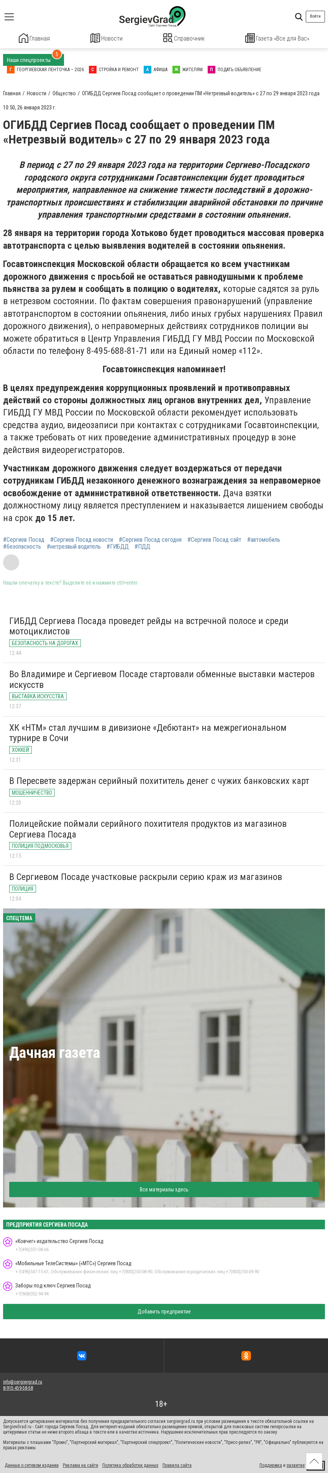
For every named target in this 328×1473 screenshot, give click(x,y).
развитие (296, 1464)
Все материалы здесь (164, 1189)
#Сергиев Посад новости (81, 539)
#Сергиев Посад (23, 539)
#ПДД (142, 546)
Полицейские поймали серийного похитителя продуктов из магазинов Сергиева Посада (148, 828)
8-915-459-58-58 (18, 1387)
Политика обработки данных (130, 1464)
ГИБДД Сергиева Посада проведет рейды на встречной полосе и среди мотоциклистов (149, 625)
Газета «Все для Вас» (277, 38)
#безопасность (22, 546)
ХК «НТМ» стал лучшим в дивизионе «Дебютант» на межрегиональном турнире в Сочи (148, 732)
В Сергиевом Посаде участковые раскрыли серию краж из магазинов (145, 876)
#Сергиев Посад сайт (214, 539)
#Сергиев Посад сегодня (150, 539)
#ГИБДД (118, 546)
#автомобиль (263, 539)
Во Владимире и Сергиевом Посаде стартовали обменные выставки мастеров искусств (162, 678)
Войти (315, 16)
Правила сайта (177, 1464)
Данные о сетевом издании (32, 1464)
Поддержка (270, 1464)
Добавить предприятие (164, 1310)
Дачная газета (54, 1052)
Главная (34, 38)
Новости (107, 38)
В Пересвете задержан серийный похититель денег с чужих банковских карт (159, 780)
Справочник (184, 38)
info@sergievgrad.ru (22, 1380)
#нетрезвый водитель (74, 546)
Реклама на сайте (80, 1464)
